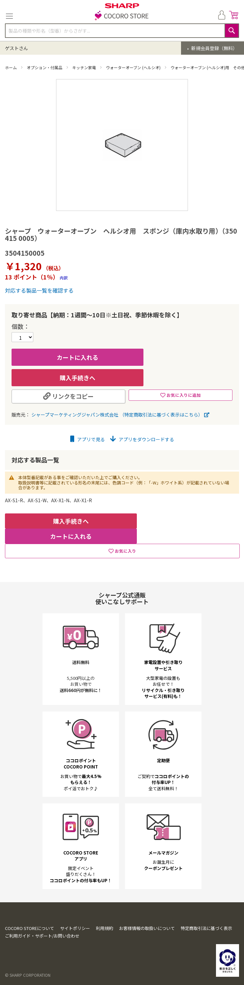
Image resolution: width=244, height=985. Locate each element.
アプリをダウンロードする (142, 439)
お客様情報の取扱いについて (147, 935)
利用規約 (104, 935)
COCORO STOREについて (29, 935)
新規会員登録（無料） (213, 48)
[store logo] (122, 16)
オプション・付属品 (45, 67)
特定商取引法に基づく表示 (206, 935)
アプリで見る (87, 439)
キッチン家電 (84, 67)
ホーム (11, 67)
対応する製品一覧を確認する (39, 290)
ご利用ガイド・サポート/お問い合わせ (42, 943)
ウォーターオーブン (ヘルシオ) (134, 67)
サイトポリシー (75, 935)
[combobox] (122, 30)
